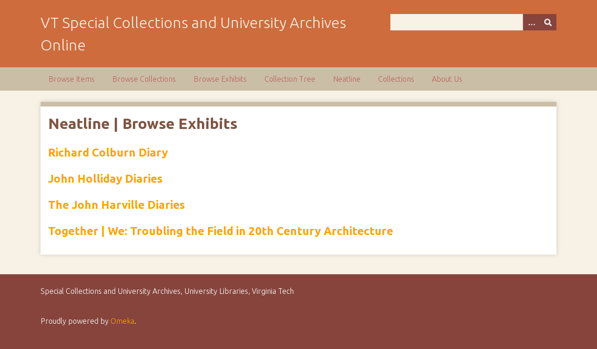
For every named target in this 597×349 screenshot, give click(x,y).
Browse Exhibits (220, 79)
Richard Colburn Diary (108, 152)
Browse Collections (144, 79)
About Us (447, 79)
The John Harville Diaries (116, 205)
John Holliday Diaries (105, 178)
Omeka (122, 321)
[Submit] (548, 22)
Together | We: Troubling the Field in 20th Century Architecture (220, 231)
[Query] (473, 22)
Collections (396, 79)
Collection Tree (289, 79)
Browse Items (72, 79)
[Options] (531, 22)
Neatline (347, 79)
